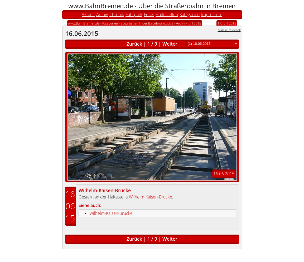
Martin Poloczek (229, 30)
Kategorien (190, 14)
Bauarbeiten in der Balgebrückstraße (146, 23)
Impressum (211, 14)
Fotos (149, 14)
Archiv (102, 14)
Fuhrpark (134, 14)
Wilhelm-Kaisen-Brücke (105, 190)
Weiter (169, 44)
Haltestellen (167, 14)
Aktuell (88, 14)
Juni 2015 (194, 23)
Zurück (134, 44)
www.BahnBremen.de (100, 5)
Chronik (116, 14)
